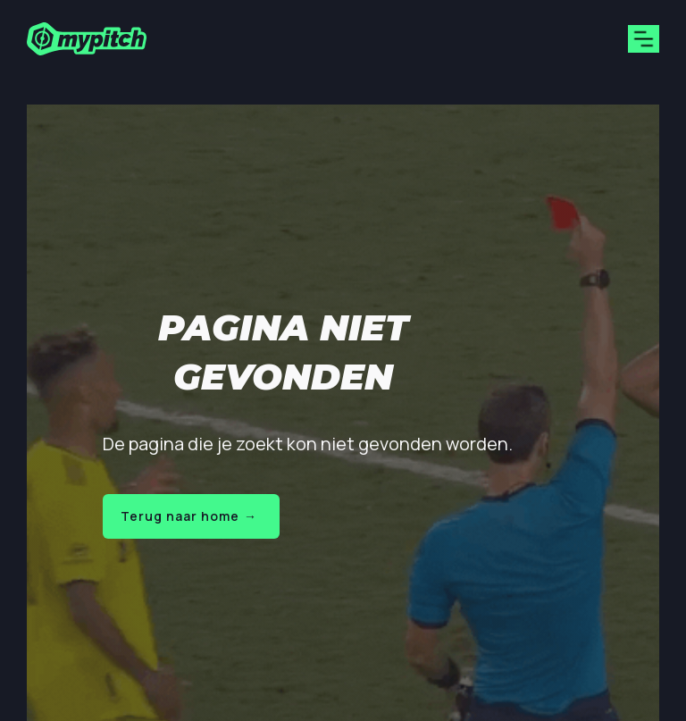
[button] (643, 39)
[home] (86, 38)
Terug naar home (189, 515)
